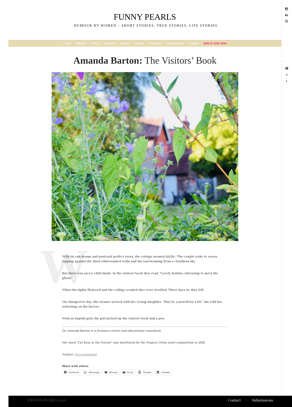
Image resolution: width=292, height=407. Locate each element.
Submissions (262, 400)
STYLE (95, 43)
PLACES (110, 43)
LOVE (67, 43)
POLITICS (155, 43)
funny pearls (145, 17)
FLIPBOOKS (175, 43)
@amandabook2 (86, 354)
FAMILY (81, 43)
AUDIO (194, 43)
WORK (139, 43)
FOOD (125, 43)
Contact (234, 400)
